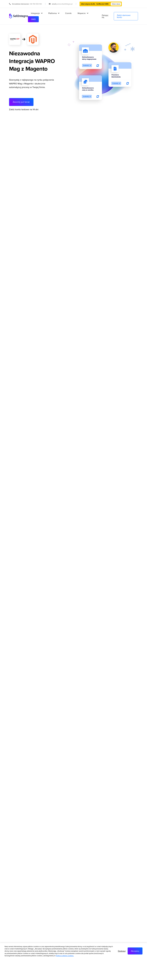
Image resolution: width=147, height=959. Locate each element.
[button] (36, 13)
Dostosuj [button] (122, 951)
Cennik (68, 13)
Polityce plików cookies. (65, 955)
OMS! (33, 19)
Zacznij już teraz (21, 101)
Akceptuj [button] (135, 951)
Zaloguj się (105, 16)
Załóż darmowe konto (124, 16)
